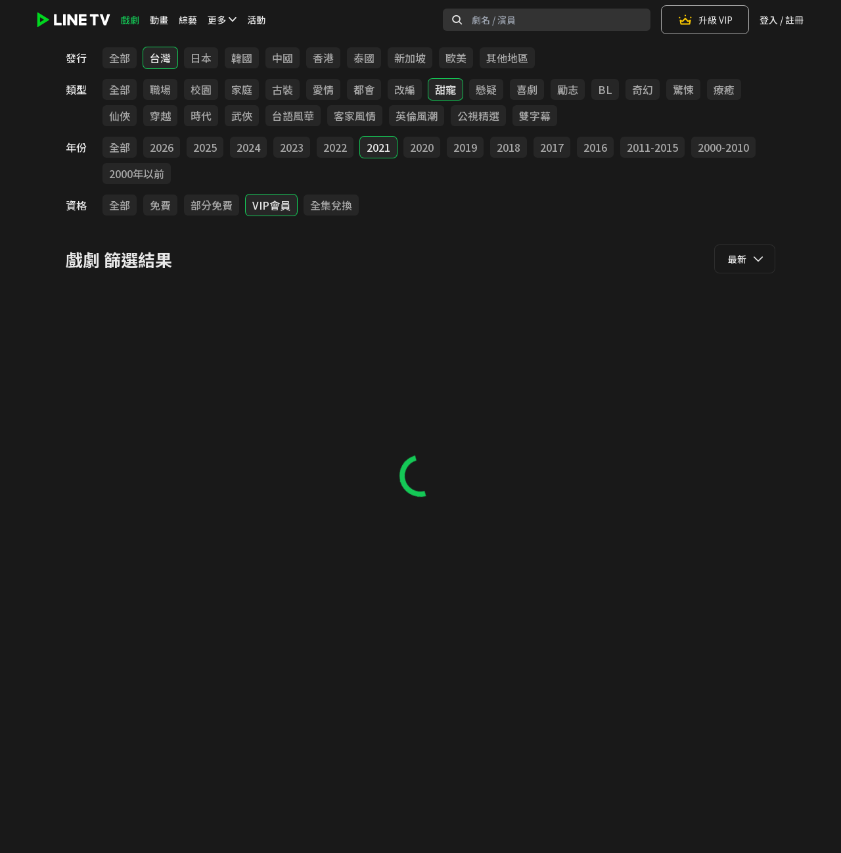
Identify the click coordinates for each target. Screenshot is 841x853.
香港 (323, 58)
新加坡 (410, 58)
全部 (119, 58)
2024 (248, 147)
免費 (160, 205)
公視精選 (478, 116)
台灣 (160, 58)
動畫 (159, 19)
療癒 (724, 89)
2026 (161, 147)
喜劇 (526, 89)
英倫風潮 (417, 116)
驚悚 (683, 89)
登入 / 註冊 (782, 19)
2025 (205, 147)
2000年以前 (136, 173)
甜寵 (445, 89)
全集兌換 (331, 205)
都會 (364, 89)
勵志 (567, 89)
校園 (201, 89)
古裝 (282, 89)
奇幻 (642, 89)
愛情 (323, 89)
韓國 (241, 58)
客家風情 (355, 116)
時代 (201, 116)
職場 (160, 89)
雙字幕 (535, 116)
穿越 (160, 116)
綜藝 (188, 19)
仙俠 (119, 116)
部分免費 (212, 205)
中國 (282, 58)
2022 (335, 147)
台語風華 (293, 116)
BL (605, 89)
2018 (508, 147)
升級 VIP (705, 20)
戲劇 (130, 19)
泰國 (364, 58)
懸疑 (486, 89)
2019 (465, 147)
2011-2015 (652, 147)
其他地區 (507, 58)
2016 (595, 147)
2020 (422, 147)
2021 (378, 147)
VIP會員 (271, 205)
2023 (292, 147)
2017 (552, 147)
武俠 (241, 116)
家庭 (241, 89)
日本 (201, 58)
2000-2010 (723, 147)
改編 (404, 89)
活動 (256, 19)
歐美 (455, 58)
